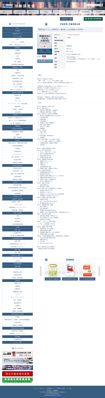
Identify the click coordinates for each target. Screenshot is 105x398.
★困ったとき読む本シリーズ (17, 89)
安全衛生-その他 (17, 196)
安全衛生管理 (17, 151)
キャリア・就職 (18, 342)
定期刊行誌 (19, 11)
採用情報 (80, 1)
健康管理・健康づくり (17, 201)
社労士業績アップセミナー (17, 246)
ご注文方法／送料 (66, 19)
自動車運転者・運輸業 (17, 131)
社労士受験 (98, 11)
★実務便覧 (17, 193)
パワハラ (17, 269)
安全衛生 (17, 140)
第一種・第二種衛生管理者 (17, 235)
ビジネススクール (59, 11)
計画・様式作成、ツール (17, 157)
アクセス (92, 1)
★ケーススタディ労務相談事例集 (17, 120)
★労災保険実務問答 (17, 224)
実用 (17, 39)
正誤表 (86, 1)
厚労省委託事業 (85, 11)
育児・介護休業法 (17, 84)
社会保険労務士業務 (17, 238)
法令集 (17, 227)
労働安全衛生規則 (17, 168)
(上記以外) (17, 261)
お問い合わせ (99, 1)
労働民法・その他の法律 (17, 75)
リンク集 (69, 388)
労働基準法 (17, 47)
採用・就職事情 (18, 308)
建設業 (17, 134)
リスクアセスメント (17, 154)
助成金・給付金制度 (17, 277)
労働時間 (17, 58)
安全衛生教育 (17, 159)
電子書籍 (17, 30)
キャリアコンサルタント (72, 11)
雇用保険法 (17, 221)
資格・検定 (17, 230)
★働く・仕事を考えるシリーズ (17, 44)
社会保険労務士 (18, 232)
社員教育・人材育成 (17, 109)
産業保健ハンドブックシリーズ (17, 333)
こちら (96, 59)
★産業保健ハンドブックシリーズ (17, 207)
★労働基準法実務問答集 (17, 64)
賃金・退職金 (17, 61)
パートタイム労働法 (17, 86)
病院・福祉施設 (18, 137)
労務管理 (17, 280)
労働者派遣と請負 (17, 272)
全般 (17, 56)
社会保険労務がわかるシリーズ (17, 244)
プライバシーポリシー (39, 388)
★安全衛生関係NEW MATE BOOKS (17, 187)
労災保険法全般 (18, 339)
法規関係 (17, 50)
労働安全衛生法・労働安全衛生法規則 (17, 143)
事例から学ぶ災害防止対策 (17, 173)
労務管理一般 (17, 95)
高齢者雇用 (17, 106)
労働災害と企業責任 (17, 162)
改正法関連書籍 (18, 263)
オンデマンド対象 (17, 258)
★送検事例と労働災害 (17, 190)
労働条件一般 (17, 283)
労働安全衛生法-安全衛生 (17, 314)
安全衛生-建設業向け (17, 165)
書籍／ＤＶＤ (6, 11)
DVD (17, 28)
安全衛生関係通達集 (17, 145)
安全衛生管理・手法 (17, 171)
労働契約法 (17, 73)
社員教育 (17, 305)
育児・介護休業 (18, 300)
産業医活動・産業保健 (17, 210)
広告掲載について (51, 388)
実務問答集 (17, 53)
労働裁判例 (17, 126)
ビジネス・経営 (18, 36)
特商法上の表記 (61, 388)
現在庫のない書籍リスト (17, 255)
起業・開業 (17, 241)
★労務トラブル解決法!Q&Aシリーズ (17, 117)
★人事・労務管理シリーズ (17, 123)
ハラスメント (17, 100)
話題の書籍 (17, 266)
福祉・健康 (17, 249)
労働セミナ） (32, 11)
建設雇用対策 (17, 303)
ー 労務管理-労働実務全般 (72, 34)
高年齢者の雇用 (18, 275)
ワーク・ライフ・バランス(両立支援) (17, 103)
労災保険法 (17, 218)
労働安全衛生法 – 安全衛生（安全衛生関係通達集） (17, 319)
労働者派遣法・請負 (17, 78)
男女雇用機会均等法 (17, 81)
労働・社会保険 (18, 213)
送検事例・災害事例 (17, 325)
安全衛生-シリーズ (17, 182)
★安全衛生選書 (18, 185)
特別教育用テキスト (17, 33)
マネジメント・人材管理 (17, 42)
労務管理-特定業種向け (17, 129)
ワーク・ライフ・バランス (17, 297)
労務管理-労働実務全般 (17, 92)
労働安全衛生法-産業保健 (17, 328)
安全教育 (46, 11)
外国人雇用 (17, 112)
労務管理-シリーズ (17, 115)
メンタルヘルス (18, 204)
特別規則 (17, 148)
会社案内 (74, 1)
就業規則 (17, 98)
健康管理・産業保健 (17, 199)
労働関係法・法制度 (17, 67)
